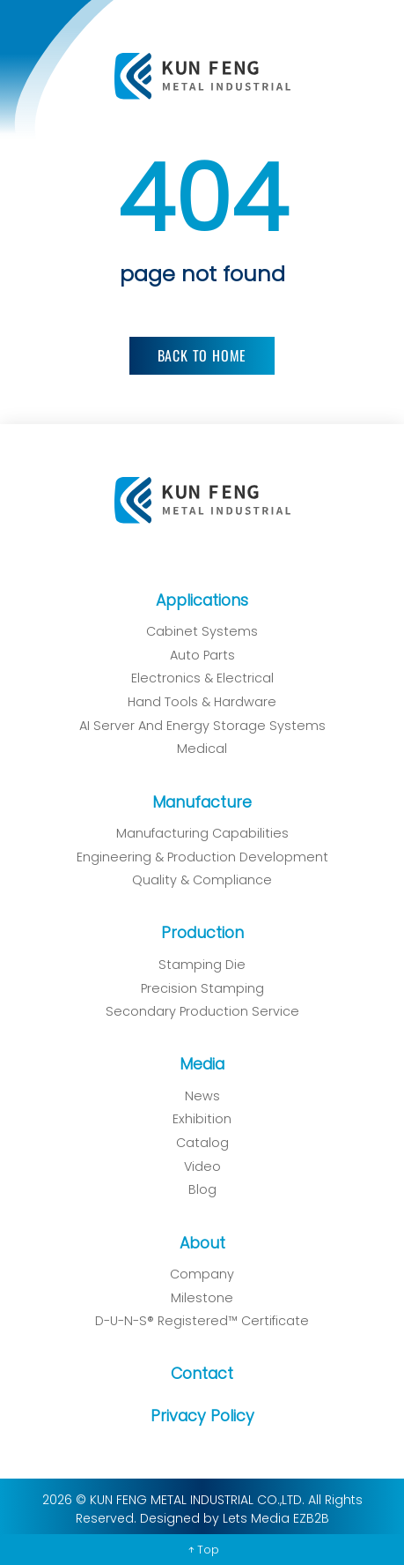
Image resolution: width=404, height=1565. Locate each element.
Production (196, 932)
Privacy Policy (196, 1416)
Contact (196, 1373)
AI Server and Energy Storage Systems (196, 725)
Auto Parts (196, 655)
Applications (202, 600)
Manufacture (196, 802)
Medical (196, 748)
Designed (164, 1518)
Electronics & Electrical (196, 678)
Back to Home (202, 355)
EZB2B (305, 1518)
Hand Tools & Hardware (195, 702)
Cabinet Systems (202, 631)
